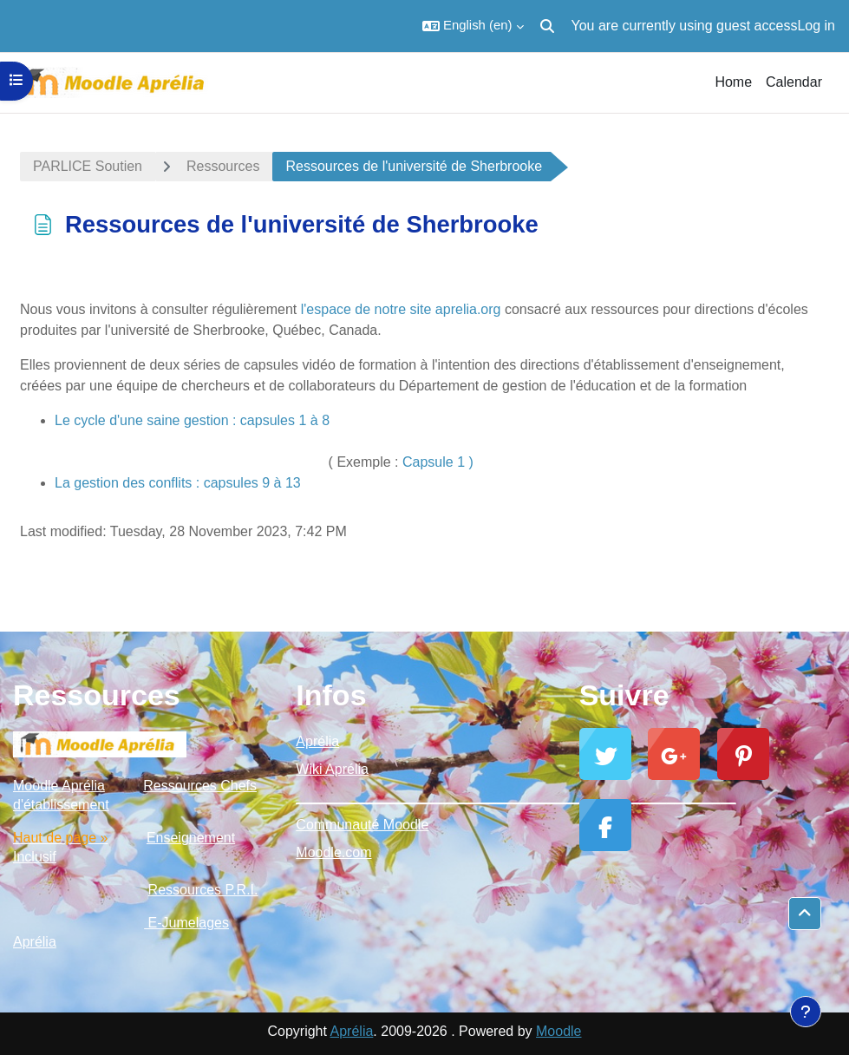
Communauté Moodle (362, 824)
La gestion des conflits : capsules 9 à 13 (178, 482)
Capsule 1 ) (437, 462)
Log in (816, 25)
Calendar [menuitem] (794, 82)
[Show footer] (805, 1011)
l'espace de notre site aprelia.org (401, 309)
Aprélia (317, 741)
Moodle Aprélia (59, 785)
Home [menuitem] (733, 82)
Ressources (222, 166)
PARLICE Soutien (87, 166)
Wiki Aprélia (332, 769)
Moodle (558, 1031)
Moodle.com (333, 852)
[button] (472, 26)
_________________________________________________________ (424, 797)
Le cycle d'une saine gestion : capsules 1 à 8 (192, 420)
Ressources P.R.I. (203, 889)
